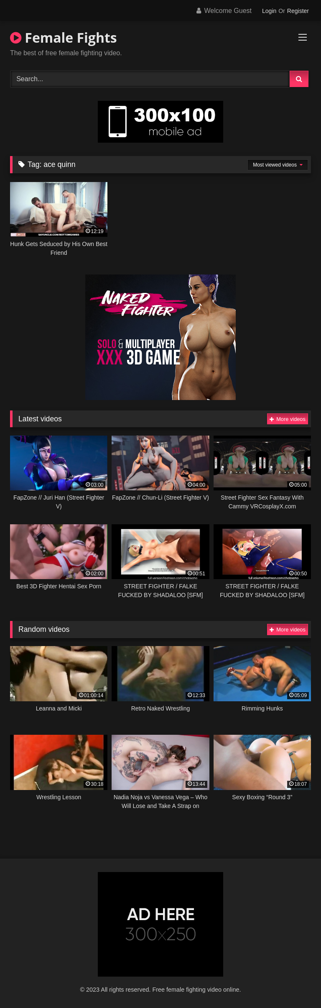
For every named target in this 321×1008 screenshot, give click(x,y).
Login (269, 11)
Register (298, 11)
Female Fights (63, 37)
